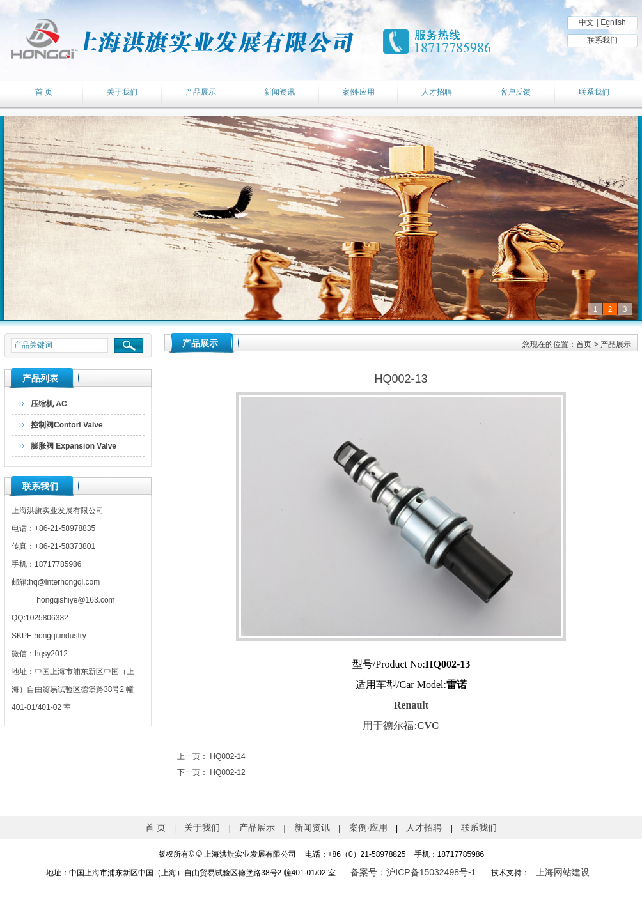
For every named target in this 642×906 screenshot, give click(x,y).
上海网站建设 (563, 872)
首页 (583, 344)
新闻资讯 (279, 92)
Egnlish (612, 22)
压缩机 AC (49, 403)
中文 (586, 22)
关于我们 (122, 92)
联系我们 (602, 40)
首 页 (43, 92)
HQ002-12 (227, 772)
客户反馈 (515, 92)
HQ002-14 (227, 756)
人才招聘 (436, 92)
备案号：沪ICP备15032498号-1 (413, 872)
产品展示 (200, 92)
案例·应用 (358, 92)
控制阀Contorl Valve (67, 424)
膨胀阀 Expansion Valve (73, 445)
